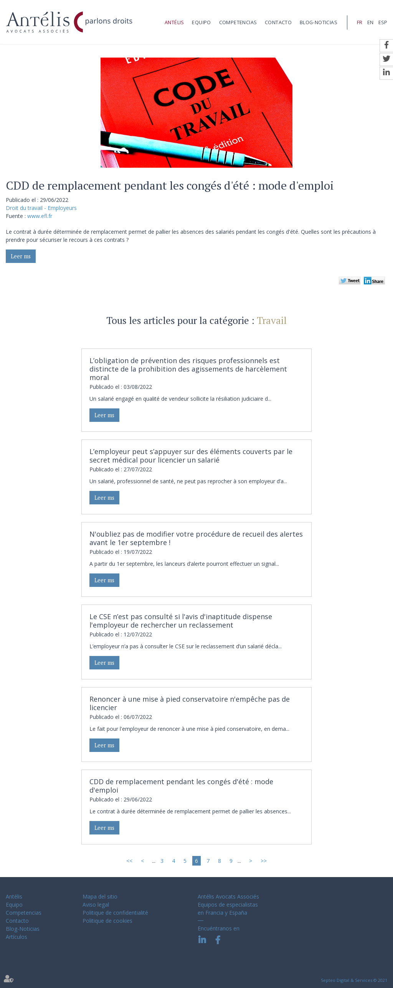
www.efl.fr (39, 216)
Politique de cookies (107, 920)
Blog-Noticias (318, 22)
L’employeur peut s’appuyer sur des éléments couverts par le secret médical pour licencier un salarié (190, 455)
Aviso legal (96, 904)
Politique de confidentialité (115, 912)
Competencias (238, 22)
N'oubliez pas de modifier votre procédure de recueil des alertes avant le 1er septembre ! (196, 538)
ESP (382, 22)
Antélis (174, 22)
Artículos (16, 936)
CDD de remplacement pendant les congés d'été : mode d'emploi (181, 786)
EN (370, 22)
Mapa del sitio (100, 896)
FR (359, 22)
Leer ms (21, 256)
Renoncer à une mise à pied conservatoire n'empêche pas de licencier (189, 703)
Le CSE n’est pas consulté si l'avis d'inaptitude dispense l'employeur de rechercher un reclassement (180, 620)
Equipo (201, 22)
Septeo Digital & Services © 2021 (354, 980)
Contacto (278, 22)
